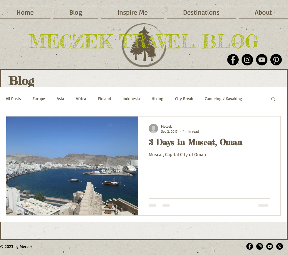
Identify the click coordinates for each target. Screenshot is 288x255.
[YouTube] (261, 59)
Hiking (157, 98)
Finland (104, 98)
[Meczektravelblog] (259, 246)
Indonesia (131, 98)
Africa (81, 98)
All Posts (13, 98)
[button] (132, 12)
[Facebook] (233, 59)
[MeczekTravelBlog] (249, 246)
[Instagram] (247, 59)
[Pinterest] (276, 59)
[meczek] (279, 246)
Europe (39, 98)
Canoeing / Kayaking (223, 98)
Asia (60, 98)
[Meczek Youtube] (269, 246)
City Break (184, 98)
